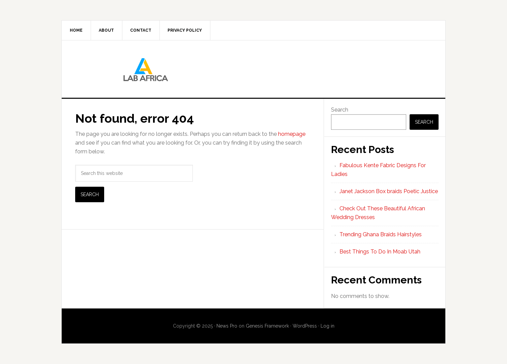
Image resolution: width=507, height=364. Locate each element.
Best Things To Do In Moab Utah (379, 251)
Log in (327, 326)
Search (339, 110)
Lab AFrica (253, 69)
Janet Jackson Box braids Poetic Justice (388, 191)
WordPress (305, 326)
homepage (291, 134)
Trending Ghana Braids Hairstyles (380, 234)
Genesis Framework (267, 326)
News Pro (226, 326)
